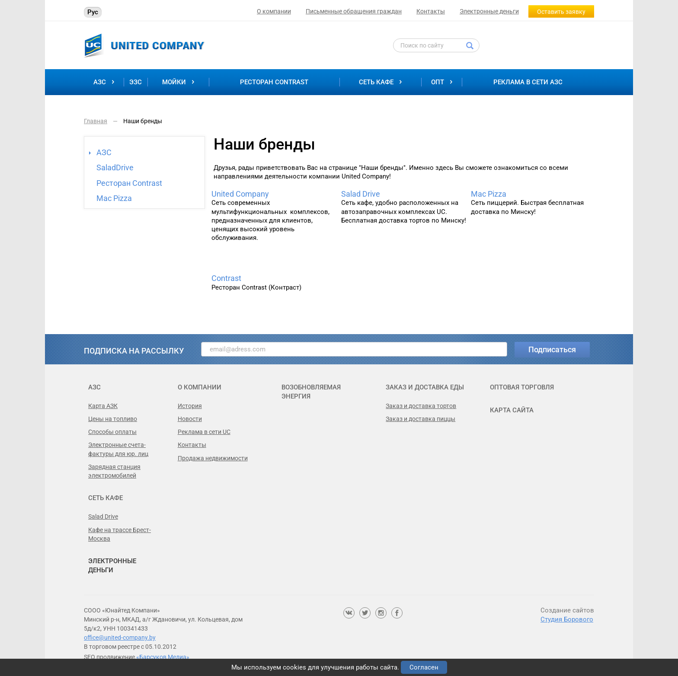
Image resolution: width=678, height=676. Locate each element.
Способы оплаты (112, 431)
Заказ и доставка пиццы (420, 418)
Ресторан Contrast (274, 82)
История (190, 405)
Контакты (430, 11)
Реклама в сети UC (204, 431)
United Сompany (240, 194)
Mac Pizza (114, 198)
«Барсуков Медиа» (162, 657)
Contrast (226, 278)
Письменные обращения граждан (354, 11)
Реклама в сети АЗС (528, 82)
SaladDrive (115, 167)
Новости (190, 418)
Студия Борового (566, 619)
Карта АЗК (103, 405)
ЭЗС (135, 82)
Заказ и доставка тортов (421, 405)
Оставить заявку (561, 11)
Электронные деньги (489, 11)
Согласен (423, 667)
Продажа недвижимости (213, 458)
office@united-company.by (120, 637)
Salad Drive (360, 194)
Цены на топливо (112, 418)
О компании (274, 11)
